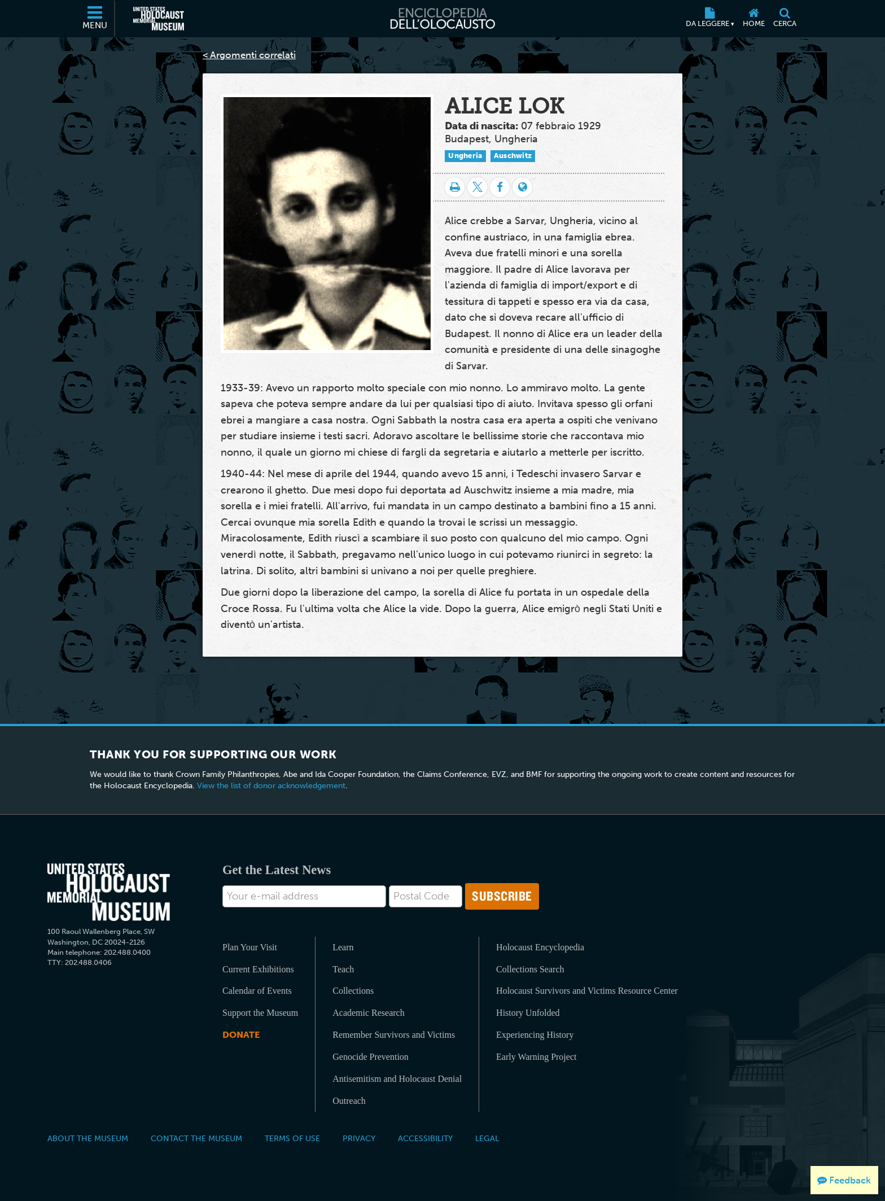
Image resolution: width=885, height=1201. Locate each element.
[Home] (753, 18)
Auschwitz (513, 155)
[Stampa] (455, 187)
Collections (353, 990)
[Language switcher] (522, 187)
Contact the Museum (196, 1138)
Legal (487, 1138)
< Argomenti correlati (249, 54)
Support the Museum (260, 1012)
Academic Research (368, 1012)
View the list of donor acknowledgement (271, 786)
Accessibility (425, 1138)
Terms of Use (292, 1138)
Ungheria (465, 155)
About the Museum (87, 1138)
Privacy (359, 1138)
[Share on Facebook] (500, 187)
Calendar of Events (257, 990)
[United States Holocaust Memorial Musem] (108, 892)
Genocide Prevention (370, 1057)
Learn (342, 947)
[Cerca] (784, 18)
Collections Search (530, 969)
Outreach (349, 1101)
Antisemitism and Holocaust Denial (397, 1079)
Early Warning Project (536, 1057)
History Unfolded (527, 1012)
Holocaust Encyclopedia (540, 947)
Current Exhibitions (258, 969)
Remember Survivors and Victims (393, 1035)
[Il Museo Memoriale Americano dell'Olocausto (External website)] (158, 18)
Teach (343, 969)
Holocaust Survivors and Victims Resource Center (587, 990)
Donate (241, 1034)
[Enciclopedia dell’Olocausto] (442, 18)
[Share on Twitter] (477, 187)
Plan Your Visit (249, 947)
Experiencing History (534, 1035)
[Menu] (95, 18)
